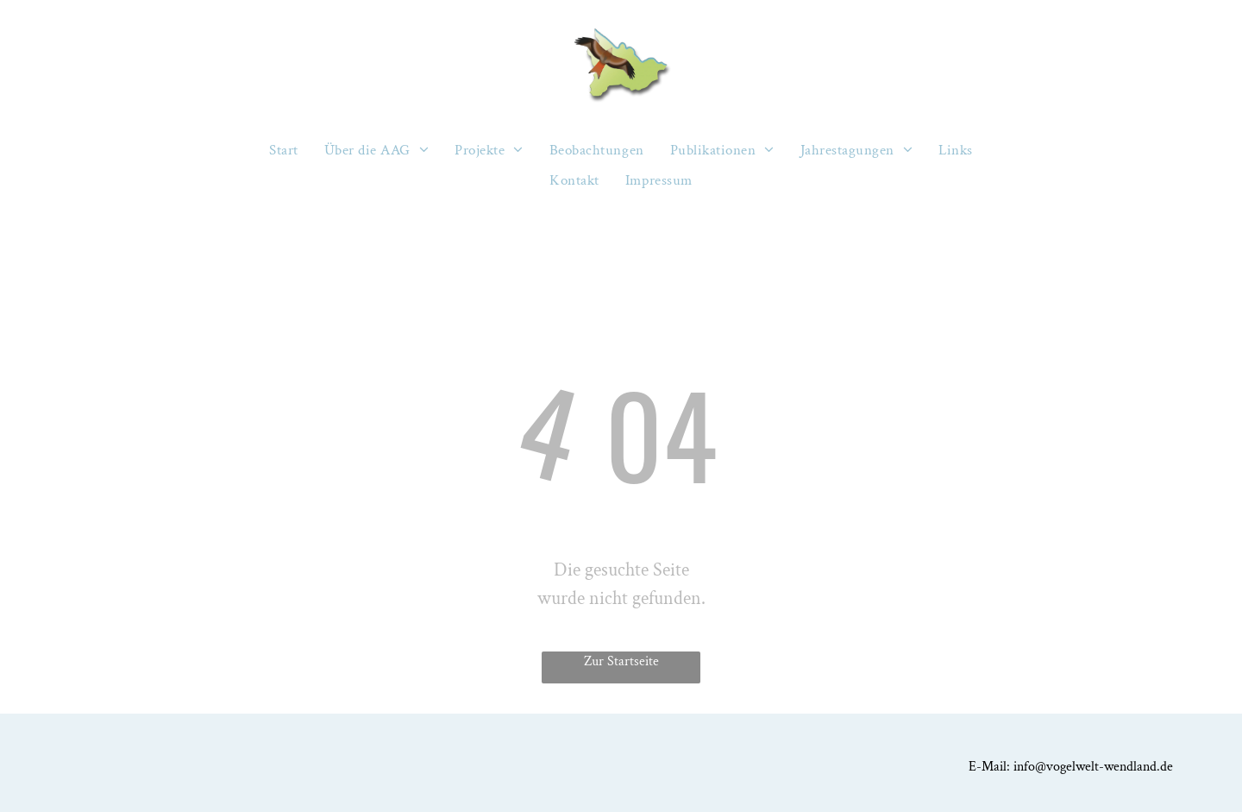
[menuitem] (283, 150)
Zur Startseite (621, 661)
